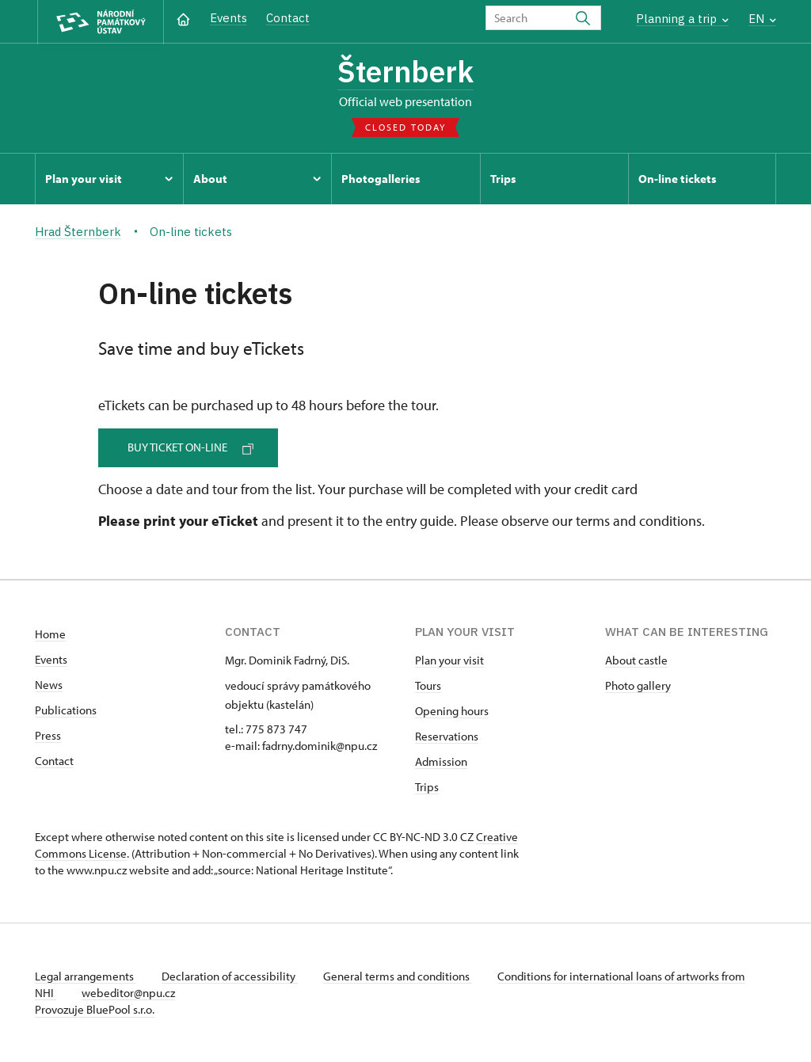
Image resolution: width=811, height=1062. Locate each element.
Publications (66, 710)
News (49, 684)
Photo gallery (638, 685)
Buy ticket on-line (190, 447)
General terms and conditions (397, 976)
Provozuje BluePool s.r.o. (94, 1009)
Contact (288, 17)
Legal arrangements (85, 976)
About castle (636, 660)
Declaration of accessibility (230, 976)
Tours (428, 685)
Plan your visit (449, 660)
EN (762, 18)
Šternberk (405, 71)
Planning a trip (682, 18)
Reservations (446, 736)
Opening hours (452, 710)
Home (50, 633)
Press (48, 735)
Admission (441, 761)
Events (228, 17)
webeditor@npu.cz (128, 992)
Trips (427, 786)
